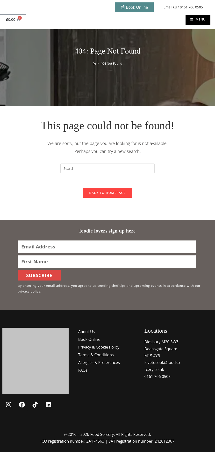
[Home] (94, 63)
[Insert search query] (107, 168)
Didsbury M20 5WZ (161, 341)
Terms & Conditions (96, 354)
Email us (170, 7)
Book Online (89, 339)
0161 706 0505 (191, 7)
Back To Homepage (107, 193)
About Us (86, 331)
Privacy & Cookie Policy (99, 347)
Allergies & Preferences (99, 362)
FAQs (82, 370)
